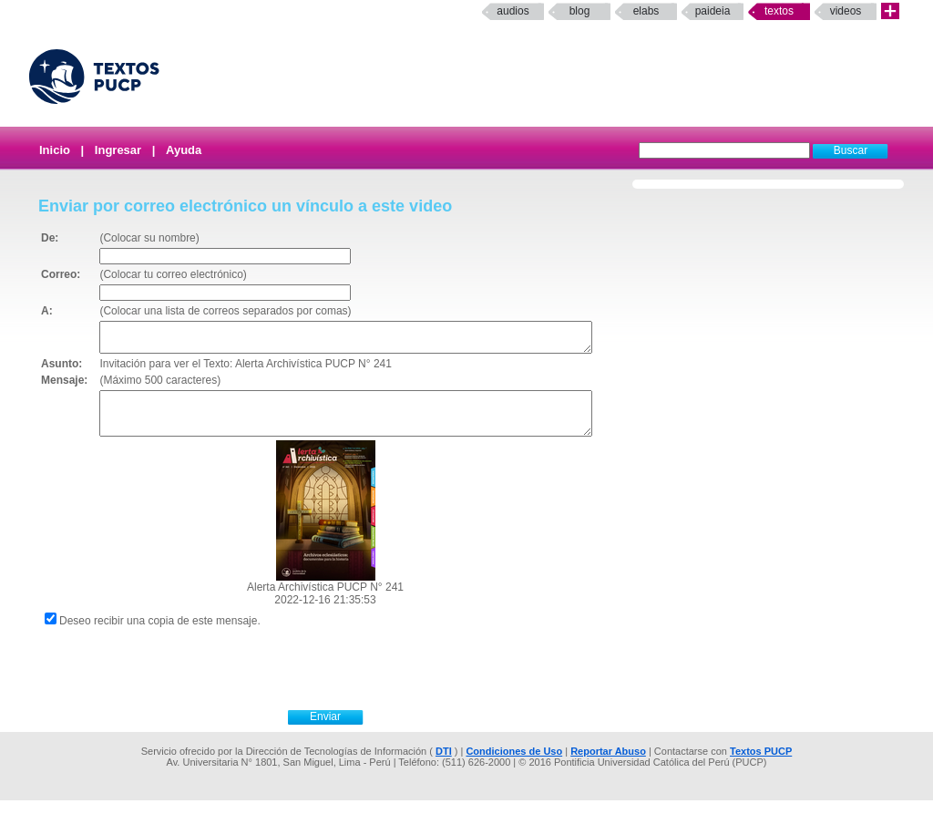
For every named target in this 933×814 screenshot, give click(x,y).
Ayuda (183, 150)
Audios (512, 11)
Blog (579, 11)
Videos (846, 11)
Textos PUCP (761, 764)
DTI (444, 764)
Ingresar (118, 150)
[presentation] (345, 680)
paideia (713, 11)
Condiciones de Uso (514, 764)
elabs (646, 11)
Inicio (54, 150)
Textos (779, 11)
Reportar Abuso (608, 764)
